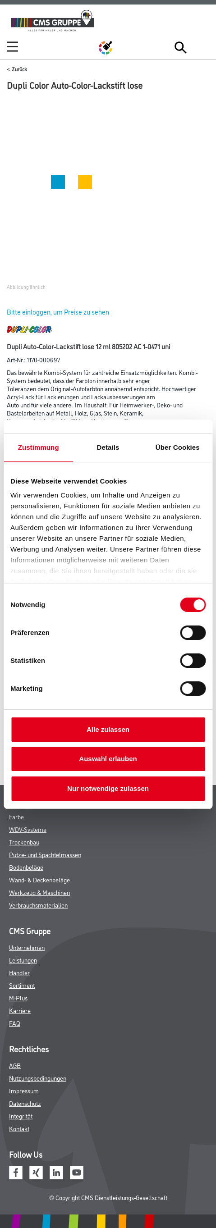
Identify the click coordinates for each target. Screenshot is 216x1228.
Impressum (24, 1090)
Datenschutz (25, 1103)
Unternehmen (27, 947)
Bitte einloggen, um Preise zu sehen (58, 311)
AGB (15, 1065)
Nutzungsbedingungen (37, 1077)
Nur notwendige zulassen (108, 788)
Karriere (20, 1010)
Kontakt (19, 1128)
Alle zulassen (108, 729)
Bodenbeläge (26, 867)
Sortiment (22, 985)
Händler (19, 972)
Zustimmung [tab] (38, 447)
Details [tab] (108, 447)
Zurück (19, 69)
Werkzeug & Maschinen (39, 892)
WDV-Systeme (27, 829)
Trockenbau (24, 841)
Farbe (16, 816)
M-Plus (18, 997)
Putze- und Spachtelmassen (45, 854)
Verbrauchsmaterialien (38, 904)
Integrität (20, 1115)
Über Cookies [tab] (178, 447)
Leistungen (23, 959)
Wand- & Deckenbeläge (39, 879)
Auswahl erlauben (108, 758)
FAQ (14, 1022)
